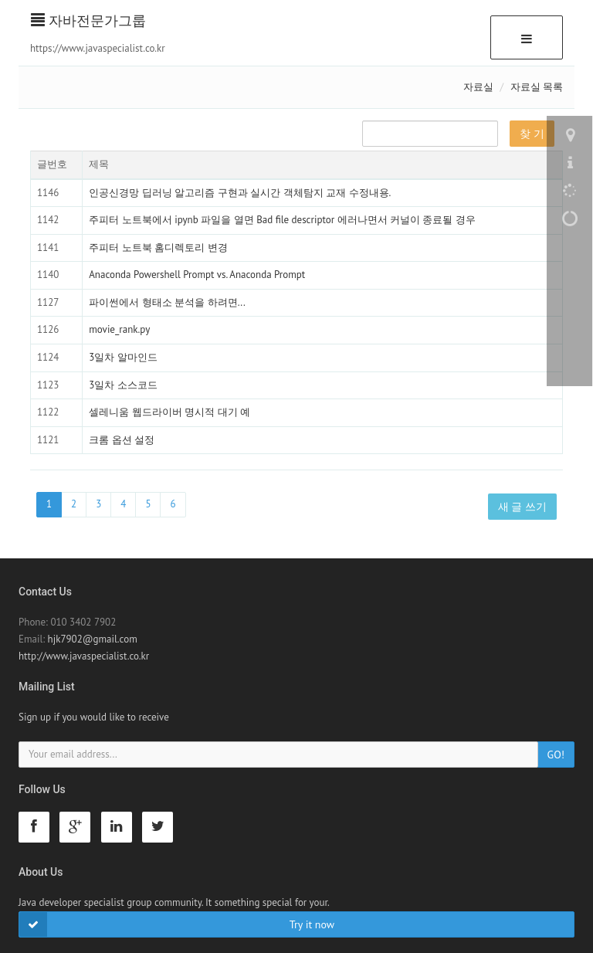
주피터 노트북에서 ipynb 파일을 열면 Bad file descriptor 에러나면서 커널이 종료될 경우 (282, 219)
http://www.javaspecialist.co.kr (84, 656)
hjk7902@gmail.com (92, 639)
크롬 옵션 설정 (121, 439)
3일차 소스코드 (123, 385)
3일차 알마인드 (123, 357)
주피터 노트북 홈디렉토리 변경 (158, 247)
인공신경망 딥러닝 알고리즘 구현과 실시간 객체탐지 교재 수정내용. (240, 192)
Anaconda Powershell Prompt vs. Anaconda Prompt (197, 274)
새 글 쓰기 (522, 507)
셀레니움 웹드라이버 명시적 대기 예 (169, 412)
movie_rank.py (119, 329)
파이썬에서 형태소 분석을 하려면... (167, 302)
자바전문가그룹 (88, 20)
